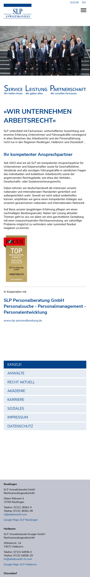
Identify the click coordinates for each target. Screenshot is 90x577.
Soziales (15, 408)
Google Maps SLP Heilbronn (20, 564)
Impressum (17, 417)
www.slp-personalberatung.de (23, 320)
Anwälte (15, 373)
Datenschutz (20, 426)
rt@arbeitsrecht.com (15, 514)
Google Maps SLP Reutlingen (21, 520)
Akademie (16, 391)
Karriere (15, 399)
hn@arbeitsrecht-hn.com (18, 559)
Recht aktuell (21, 382)
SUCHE (75, 2)
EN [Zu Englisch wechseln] (84, 2)
